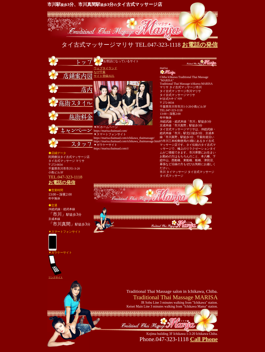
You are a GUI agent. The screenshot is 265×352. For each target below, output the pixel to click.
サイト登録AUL (104, 75)
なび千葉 (99, 72)
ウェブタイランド (105, 68)
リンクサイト (55, 277)
